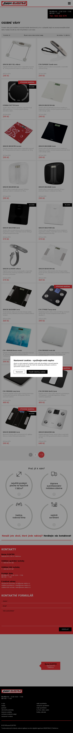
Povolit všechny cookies (37, 372)
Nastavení (19, 372)
